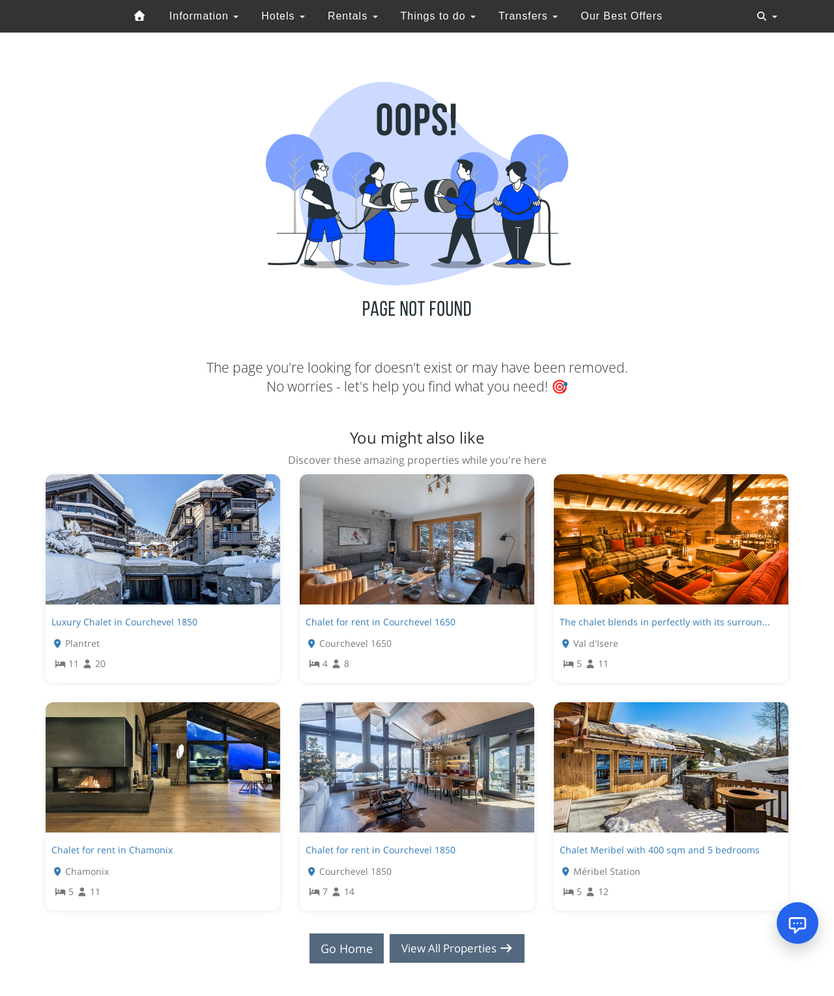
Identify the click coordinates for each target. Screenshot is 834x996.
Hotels (283, 15)
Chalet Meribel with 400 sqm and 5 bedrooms (660, 850)
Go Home (343, 948)
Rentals (353, 15)
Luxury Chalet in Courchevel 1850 (124, 622)
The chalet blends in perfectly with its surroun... (665, 622)
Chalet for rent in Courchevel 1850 (380, 850)
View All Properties (457, 948)
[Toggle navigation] (767, 16)
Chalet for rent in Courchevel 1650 (380, 622)
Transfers (528, 15)
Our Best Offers (622, 15)
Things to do (438, 15)
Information (203, 15)
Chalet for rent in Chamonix (112, 850)
